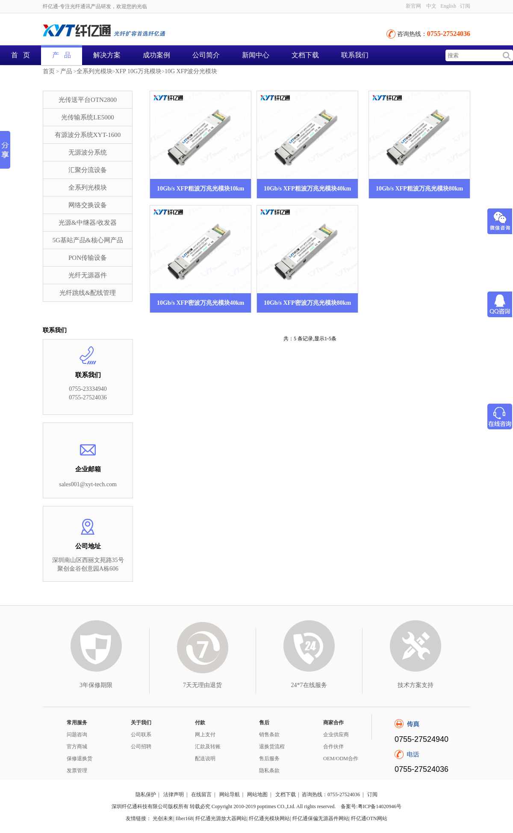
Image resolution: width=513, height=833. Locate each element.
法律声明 (173, 794)
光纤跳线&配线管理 (87, 292)
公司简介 (206, 55)
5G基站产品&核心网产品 (88, 240)
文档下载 (305, 55)
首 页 (20, 55)
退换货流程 (272, 747)
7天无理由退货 (202, 685)
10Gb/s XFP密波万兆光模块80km (307, 303)
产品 (66, 71)
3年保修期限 (96, 685)
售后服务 (269, 759)
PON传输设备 (87, 257)
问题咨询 (77, 735)
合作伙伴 (333, 747)
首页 (49, 71)
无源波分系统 (87, 152)
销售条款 (269, 735)
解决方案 (107, 55)
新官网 (413, 6)
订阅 (465, 6)
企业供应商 (336, 735)
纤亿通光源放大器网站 (221, 818)
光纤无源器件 (87, 275)
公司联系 (141, 735)
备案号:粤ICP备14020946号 (371, 806)
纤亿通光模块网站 (269, 818)
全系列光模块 (94, 71)
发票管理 (77, 771)
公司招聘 (141, 747)
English (448, 6)
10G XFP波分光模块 (191, 71)
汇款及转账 (208, 747)
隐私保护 (146, 794)
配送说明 (205, 759)
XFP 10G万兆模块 (138, 71)
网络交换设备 (87, 205)
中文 (431, 6)
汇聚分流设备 (87, 170)
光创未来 (163, 818)
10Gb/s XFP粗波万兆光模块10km (200, 188)
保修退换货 (79, 759)
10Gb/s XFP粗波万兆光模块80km (419, 188)
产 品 (61, 55)
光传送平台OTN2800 (88, 99)
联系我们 (355, 55)
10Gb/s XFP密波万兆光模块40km (200, 303)
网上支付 (205, 735)
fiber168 (184, 818)
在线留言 (201, 794)
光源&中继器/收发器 (88, 222)
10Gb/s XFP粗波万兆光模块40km (307, 188)
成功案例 (156, 55)
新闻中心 (255, 55)
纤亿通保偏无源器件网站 (320, 818)
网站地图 (257, 794)
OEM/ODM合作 (340, 759)
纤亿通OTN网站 (369, 818)
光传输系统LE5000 (87, 117)
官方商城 (77, 747)
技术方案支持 (415, 685)
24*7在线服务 (309, 685)
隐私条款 (269, 771)
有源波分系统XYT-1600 (88, 134)
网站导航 (229, 794)
